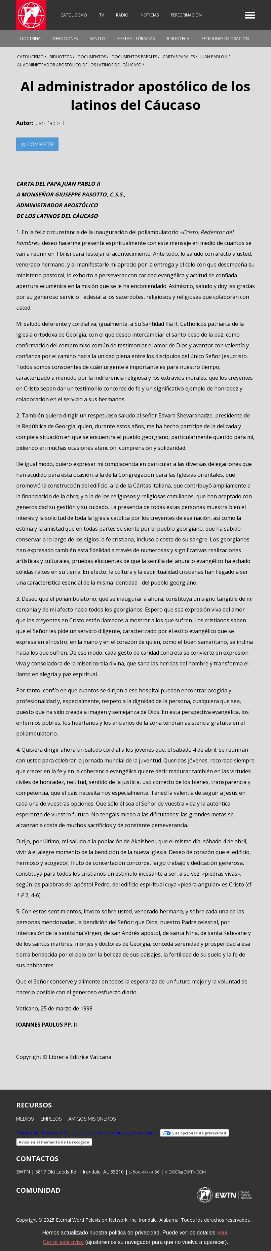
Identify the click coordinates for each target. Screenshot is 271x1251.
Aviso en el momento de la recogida (54, 1142)
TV (101, 15)
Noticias (150, 15)
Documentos (92, 57)
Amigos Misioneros (92, 1119)
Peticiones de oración (225, 38)
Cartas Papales (179, 57)
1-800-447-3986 (144, 1172)
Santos (97, 38)
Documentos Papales (134, 57)
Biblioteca (178, 38)
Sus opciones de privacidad (194, 1132)
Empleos (51, 1119)
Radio (122, 15)
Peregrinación (186, 15)
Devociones (65, 38)
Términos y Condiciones (132, 1132)
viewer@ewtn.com (185, 1172)
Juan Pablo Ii (213, 57)
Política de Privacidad (39, 1132)
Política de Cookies (84, 1132)
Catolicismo (74, 15)
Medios (25, 1119)
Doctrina (30, 38)
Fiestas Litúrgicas (136, 38)
